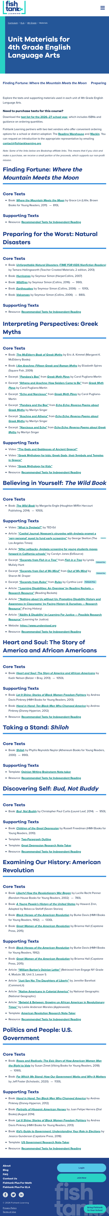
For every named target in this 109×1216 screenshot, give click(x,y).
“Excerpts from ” (38, 560)
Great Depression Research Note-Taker (46, 845)
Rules (58, 582)
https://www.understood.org (38, 625)
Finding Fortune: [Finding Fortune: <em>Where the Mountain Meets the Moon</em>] (45, 82)
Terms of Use (9, 1212)
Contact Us (10, 1178)
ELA (22, 22)
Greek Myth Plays (58, 376)
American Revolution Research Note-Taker (48, 1013)
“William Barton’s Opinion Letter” (39, 970)
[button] (95, 1209)
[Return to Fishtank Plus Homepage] (14, 7)
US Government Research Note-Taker (45, 1142)
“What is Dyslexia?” (29, 527)
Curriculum (13, 22)
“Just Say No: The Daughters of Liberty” (43, 980)
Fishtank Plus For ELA (16, 1187)
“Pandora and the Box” (34, 405)
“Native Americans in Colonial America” (43, 991)
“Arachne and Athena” (33, 416)
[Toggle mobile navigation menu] (102, 8)
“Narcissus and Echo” (33, 427)
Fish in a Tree (73, 560)
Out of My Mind (77, 571)
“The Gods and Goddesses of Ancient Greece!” (47, 449)
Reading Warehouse (71, 134)
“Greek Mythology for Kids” (34, 466)
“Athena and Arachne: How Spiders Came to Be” (50, 383)
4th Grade (31, 22)
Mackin (95, 134)
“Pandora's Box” (29, 376)
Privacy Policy (10, 1208)
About (7, 1165)
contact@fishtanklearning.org (22, 143)
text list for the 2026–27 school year (44, 117)
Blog (5, 1170)
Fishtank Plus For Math (17, 1183)
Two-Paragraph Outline (36, 839)
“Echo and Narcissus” (33, 394)
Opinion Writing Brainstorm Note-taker (46, 772)
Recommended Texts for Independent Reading (51, 222)
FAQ (5, 1174)
